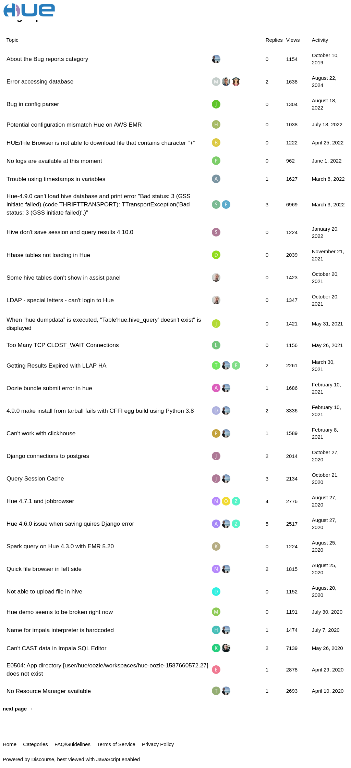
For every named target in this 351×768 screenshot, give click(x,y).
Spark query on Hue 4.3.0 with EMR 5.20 (60, 546)
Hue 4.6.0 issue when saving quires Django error (70, 523)
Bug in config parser (33, 104)
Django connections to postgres (48, 455)
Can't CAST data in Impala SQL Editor (56, 648)
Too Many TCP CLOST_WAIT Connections (63, 345)
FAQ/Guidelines (72, 744)
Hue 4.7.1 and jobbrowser (40, 501)
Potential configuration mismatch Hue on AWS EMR (74, 124)
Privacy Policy (158, 744)
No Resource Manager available (49, 691)
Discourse (42, 759)
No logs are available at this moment (54, 160)
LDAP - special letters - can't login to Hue (60, 300)
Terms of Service (116, 744)
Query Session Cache (35, 478)
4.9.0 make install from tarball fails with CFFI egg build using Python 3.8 (100, 410)
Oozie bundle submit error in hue (49, 388)
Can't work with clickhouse (41, 433)
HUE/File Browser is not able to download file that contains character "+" (101, 142)
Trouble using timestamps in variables (56, 179)
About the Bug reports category (47, 58)
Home (9, 744)
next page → (18, 709)
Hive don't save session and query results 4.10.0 (70, 232)
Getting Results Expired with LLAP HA (57, 365)
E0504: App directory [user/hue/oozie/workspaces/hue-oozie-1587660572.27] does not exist (107, 669)
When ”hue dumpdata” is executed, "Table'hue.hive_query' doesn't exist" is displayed (104, 323)
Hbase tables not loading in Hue (48, 255)
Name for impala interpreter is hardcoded (60, 630)
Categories (35, 744)
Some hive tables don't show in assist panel (64, 277)
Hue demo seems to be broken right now (60, 612)
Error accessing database (40, 81)
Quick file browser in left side (44, 568)
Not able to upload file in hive (44, 591)
